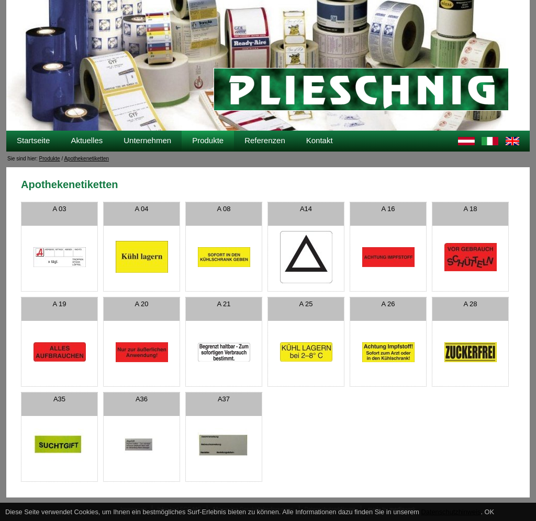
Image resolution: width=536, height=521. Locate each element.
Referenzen (264, 140)
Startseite (33, 140)
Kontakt (319, 140)
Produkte (208, 140)
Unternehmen (147, 140)
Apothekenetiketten (86, 158)
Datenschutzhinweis (451, 512)
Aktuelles (87, 140)
